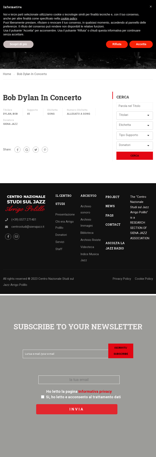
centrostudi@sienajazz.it (27, 228)
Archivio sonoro (85, 210)
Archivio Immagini (86, 224)
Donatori (61, 236)
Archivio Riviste (90, 241)
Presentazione (65, 216)
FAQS (109, 217)
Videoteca (87, 248)
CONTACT (112, 226)
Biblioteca (86, 234)
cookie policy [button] (69, 18)
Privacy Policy (122, 280)
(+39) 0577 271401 (23, 221)
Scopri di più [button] (18, 44)
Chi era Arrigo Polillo (64, 226)
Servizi (59, 243)
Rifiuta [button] (117, 44)
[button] (150, 6)
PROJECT (112, 198)
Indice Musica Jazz (89, 258)
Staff (58, 250)
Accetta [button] (141, 44)
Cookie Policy (144, 280)
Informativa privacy (95, 391)
